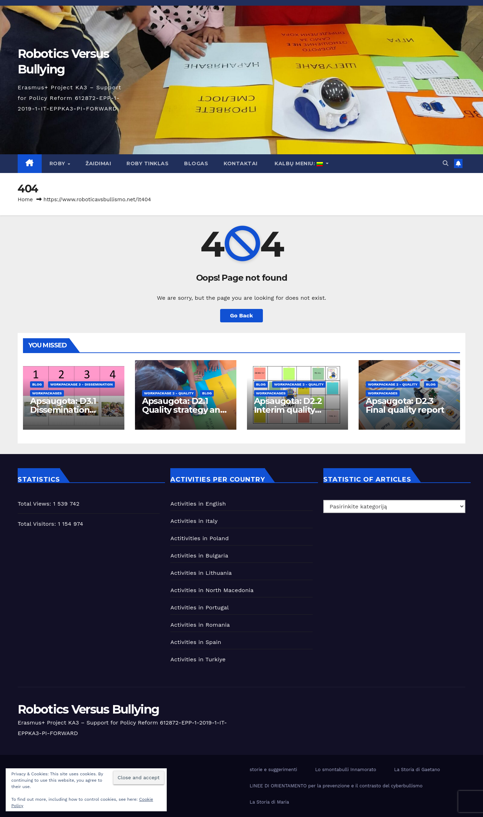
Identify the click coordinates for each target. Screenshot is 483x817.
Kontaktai (241, 163)
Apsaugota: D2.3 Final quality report (405, 405)
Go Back (241, 315)
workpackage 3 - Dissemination (81, 384)
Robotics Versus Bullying (88, 709)
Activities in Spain (195, 642)
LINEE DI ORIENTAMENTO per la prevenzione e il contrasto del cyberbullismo (336, 785)
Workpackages (47, 393)
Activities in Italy (194, 521)
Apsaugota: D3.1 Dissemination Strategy (63, 410)
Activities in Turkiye (197, 659)
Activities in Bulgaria (199, 555)
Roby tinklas (147, 163)
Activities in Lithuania (201, 572)
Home (25, 199)
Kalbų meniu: (299, 163)
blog (37, 384)
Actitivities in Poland (199, 538)
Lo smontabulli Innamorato (345, 769)
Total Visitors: (38, 523)
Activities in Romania (200, 624)
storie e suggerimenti (273, 769)
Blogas (196, 163)
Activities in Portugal (199, 607)
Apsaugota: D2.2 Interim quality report (288, 410)
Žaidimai (98, 163)
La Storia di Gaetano (417, 769)
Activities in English (198, 503)
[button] (445, 163)
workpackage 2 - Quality (169, 393)
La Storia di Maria (269, 802)
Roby (58, 163)
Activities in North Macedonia (211, 590)
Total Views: (35, 503)
